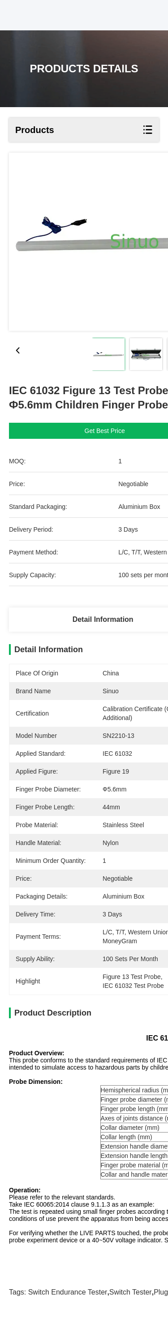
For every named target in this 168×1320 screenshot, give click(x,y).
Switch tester (130, 1292)
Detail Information (103, 619)
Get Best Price (105, 430)
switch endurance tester (68, 1292)
